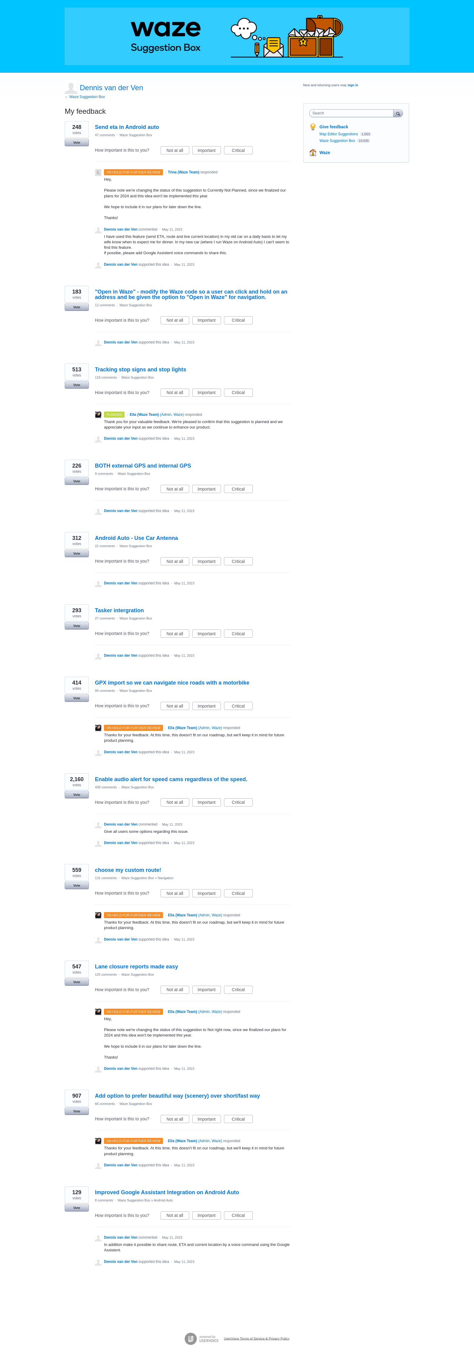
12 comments (105, 305)
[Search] (398, 113)
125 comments (106, 974)
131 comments (106, 878)
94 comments (105, 690)
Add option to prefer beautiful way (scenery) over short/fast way (177, 1096)
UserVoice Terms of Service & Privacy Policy (257, 1338)
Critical (242, 151)
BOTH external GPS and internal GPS (143, 466)
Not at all (178, 151)
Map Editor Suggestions (339, 134)
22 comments (105, 546)
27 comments (105, 618)
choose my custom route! (128, 870)
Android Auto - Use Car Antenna (136, 538)
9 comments (104, 473)
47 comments (105, 135)
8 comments (104, 1200)
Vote (76, 142)
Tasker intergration (119, 610)
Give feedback (334, 126)
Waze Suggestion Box (135, 135)
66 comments (105, 1104)
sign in (353, 85)
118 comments (106, 377)
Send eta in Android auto (127, 127)
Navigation (166, 878)
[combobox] (353, 113)
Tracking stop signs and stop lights (140, 369)
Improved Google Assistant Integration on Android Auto (167, 1192)
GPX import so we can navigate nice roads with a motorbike (172, 683)
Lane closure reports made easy (136, 967)
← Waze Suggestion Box (85, 97)
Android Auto (163, 1200)
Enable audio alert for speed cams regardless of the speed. (171, 779)
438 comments (106, 787)
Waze (325, 152)
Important (209, 151)
